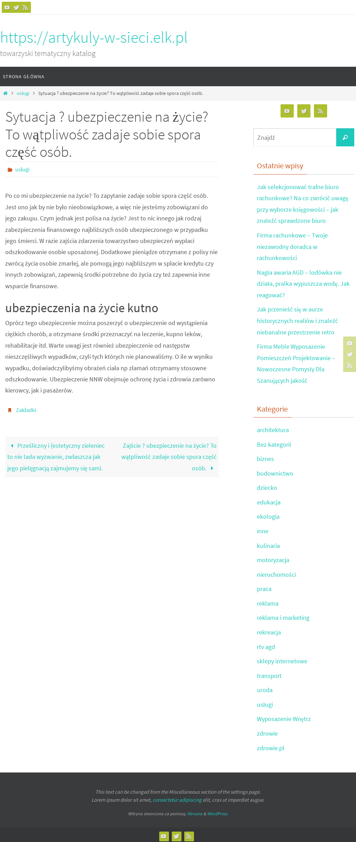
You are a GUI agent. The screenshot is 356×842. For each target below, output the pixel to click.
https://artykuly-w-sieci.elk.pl (94, 37)
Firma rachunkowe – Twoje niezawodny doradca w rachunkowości (292, 246)
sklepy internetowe (282, 659)
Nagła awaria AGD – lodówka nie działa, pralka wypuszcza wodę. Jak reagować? (303, 283)
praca (264, 587)
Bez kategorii (274, 443)
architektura (273, 429)
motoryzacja (273, 558)
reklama (267, 601)
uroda (265, 688)
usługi (23, 93)
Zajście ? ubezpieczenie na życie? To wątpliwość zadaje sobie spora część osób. (169, 457)
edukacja (269, 501)
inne (262, 529)
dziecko (267, 486)
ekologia (268, 515)
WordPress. (217, 811)
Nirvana (194, 811)
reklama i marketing (283, 616)
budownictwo (275, 472)
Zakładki (26, 409)
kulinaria (268, 544)
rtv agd (266, 645)
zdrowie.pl (270, 745)
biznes (265, 458)
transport (269, 673)
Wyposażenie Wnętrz (284, 717)
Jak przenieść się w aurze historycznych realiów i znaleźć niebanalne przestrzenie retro (297, 320)
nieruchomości (276, 573)
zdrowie (267, 731)
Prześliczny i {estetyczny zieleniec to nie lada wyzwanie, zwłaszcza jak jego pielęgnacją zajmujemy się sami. (56, 457)
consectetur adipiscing (177, 797)
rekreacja (269, 630)
